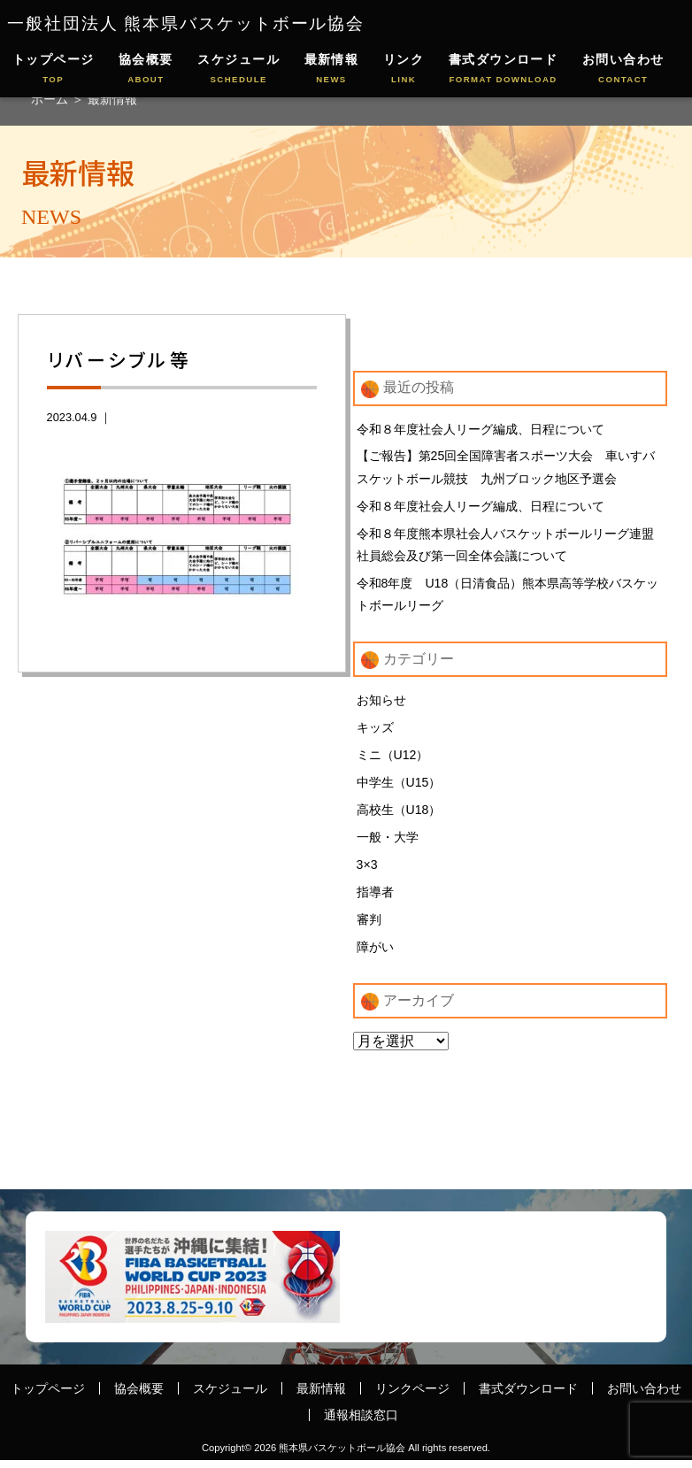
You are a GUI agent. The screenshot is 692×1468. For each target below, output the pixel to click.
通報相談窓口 (361, 1422)
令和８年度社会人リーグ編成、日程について (480, 429)
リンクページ (412, 1395)
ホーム (51, 99)
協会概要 (146, 69)
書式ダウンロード (503, 69)
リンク (403, 69)
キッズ (375, 731)
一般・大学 (388, 842)
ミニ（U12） (393, 759)
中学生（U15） (399, 787)
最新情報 (331, 69)
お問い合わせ (623, 69)
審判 (369, 926)
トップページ (53, 69)
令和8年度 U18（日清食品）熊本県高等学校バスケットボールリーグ (508, 597)
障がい (375, 954)
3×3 (367, 871)
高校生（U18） (399, 815)
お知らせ (381, 703)
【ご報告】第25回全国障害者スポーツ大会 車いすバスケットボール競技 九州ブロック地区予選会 (506, 468)
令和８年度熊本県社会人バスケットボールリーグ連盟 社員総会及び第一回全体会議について (505, 546)
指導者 (375, 898)
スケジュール (238, 69)
